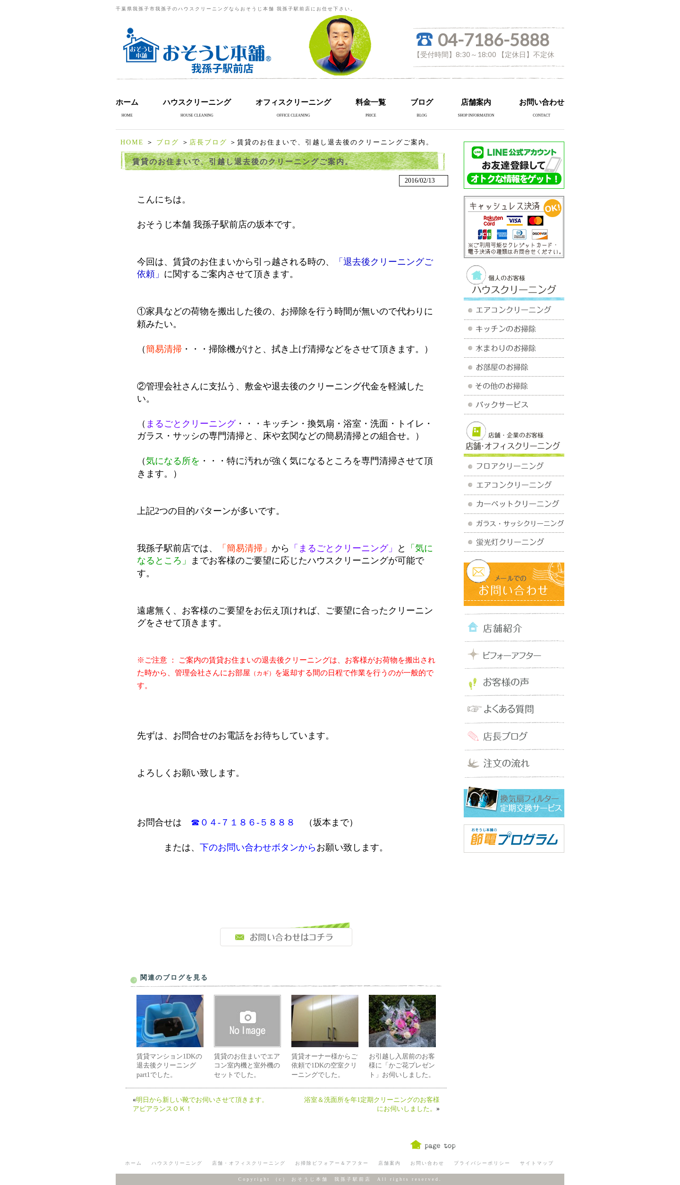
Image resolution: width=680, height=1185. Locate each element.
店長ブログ (208, 142)
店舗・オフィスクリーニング (249, 1163)
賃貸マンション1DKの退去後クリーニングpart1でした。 (169, 1065)
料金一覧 (371, 102)
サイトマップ (537, 1163)
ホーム (127, 102)
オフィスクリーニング (293, 102)
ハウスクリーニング (197, 102)
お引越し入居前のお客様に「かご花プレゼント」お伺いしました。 (402, 1065)
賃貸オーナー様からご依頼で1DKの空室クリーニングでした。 (324, 1065)
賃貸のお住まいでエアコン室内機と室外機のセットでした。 (247, 1065)
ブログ (421, 102)
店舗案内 (476, 102)
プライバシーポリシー (482, 1163)
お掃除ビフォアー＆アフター (332, 1163)
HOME (132, 142)
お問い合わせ (541, 102)
